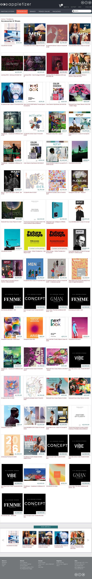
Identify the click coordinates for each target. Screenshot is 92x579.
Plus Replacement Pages (26, 568)
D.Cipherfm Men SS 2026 (7, 398)
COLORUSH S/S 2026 (51, 486)
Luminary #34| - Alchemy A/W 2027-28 (11, 75)
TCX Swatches (23, 562)
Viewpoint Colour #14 (6, 427)
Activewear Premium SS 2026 (8, 456)
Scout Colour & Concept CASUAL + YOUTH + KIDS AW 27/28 (77, 547)
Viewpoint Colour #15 (29, 339)
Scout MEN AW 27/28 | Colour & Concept (34, 45)
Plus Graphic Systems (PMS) (27, 567)
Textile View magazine (62, 564)
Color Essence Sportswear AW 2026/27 (34, 163)
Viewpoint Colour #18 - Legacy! (54, 133)
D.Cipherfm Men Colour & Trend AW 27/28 (12, 104)
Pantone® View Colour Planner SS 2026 (79, 398)
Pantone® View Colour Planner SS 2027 (11, 221)
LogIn (79, 7)
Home (3, 19)
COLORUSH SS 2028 (6, 45)
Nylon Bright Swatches (25, 564)
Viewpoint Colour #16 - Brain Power (10, 339)
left (4, 540)
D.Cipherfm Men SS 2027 (30, 192)
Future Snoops (41, 562)
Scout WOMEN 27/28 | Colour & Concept (79, 45)
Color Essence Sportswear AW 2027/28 (56, 104)
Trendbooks (9, 19)
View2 (57, 565)
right (89, 540)
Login (3, 565)
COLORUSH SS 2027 (6, 251)
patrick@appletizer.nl (80, 567)
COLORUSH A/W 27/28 (75, 163)
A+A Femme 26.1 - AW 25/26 (8, 515)
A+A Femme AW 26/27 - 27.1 (8, 310)
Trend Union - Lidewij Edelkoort (46, 564)
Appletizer (4, 562)
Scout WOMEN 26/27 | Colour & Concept (79, 221)
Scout (39, 565)
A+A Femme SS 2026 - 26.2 (76, 310)
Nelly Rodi (40, 567)
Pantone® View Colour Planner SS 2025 (56, 398)
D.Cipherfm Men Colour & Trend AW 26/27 (34, 280)
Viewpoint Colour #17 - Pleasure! (77, 192)
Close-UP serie (60, 562)
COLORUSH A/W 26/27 (75, 339)
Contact (4, 564)
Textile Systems (24, 565)
